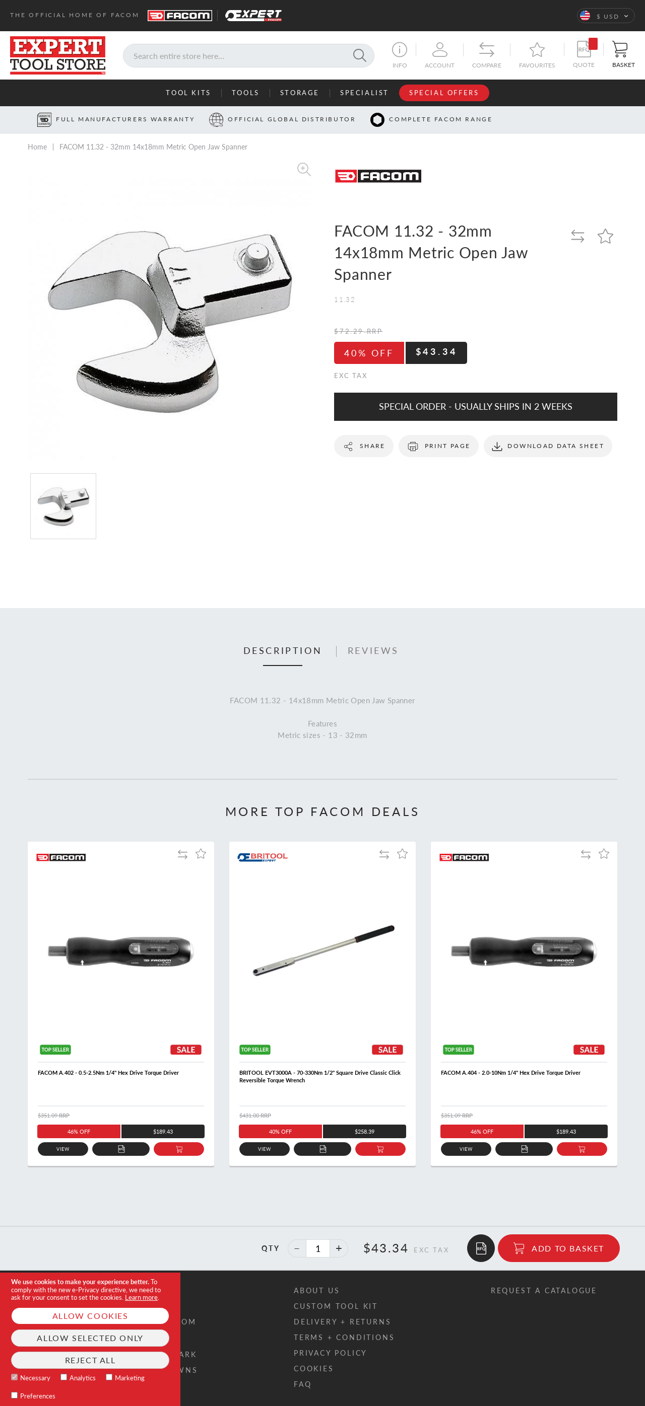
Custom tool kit (336, 1306)
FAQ (302, 1384)
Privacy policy (330, 1353)
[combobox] (248, 55)
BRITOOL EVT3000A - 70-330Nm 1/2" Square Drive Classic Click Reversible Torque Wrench (320, 1076)
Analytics (83, 1378)
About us (317, 1290)
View (63, 1149)
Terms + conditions (344, 1337)
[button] (606, 15)
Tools (246, 93)
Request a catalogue (544, 1290)
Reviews (373, 651)
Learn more (141, 1297)
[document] (90, 1339)
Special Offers (444, 93)
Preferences (37, 1396)
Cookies (314, 1368)
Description (282, 651)
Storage (299, 93)
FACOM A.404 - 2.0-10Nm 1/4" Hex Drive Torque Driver (510, 1072)
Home (37, 146)
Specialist (364, 93)
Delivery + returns (342, 1321)
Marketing (130, 1378)
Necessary (35, 1378)
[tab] (283, 651)
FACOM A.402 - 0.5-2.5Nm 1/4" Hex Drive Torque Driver (108, 1072)
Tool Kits (188, 93)
